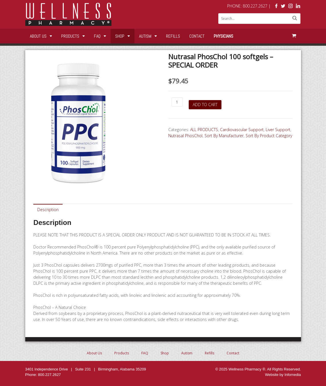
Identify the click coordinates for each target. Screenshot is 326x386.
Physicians (223, 36)
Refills (173, 36)
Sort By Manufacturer (224, 135)
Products (70, 36)
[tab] (48, 209)
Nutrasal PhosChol (185, 135)
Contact (197, 36)
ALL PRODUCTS (204, 129)
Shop (119, 36)
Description (48, 209)
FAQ (97, 36)
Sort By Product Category (269, 135)
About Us (38, 36)
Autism (145, 36)
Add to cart (205, 104)
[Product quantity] (177, 102)
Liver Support (278, 129)
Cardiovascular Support (242, 129)
